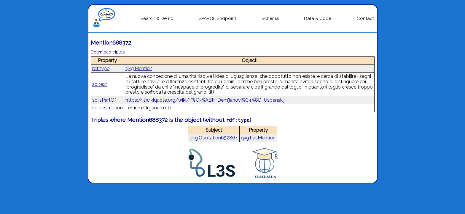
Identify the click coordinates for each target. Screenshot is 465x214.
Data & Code (317, 18)
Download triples (108, 51)
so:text (99, 84)
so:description (107, 108)
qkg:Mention (138, 68)
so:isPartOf (104, 100)
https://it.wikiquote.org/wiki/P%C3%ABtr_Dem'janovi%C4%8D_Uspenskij (204, 100)
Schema (270, 18)
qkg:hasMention (258, 138)
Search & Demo (157, 18)
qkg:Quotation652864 (213, 138)
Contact (365, 18)
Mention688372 (111, 42)
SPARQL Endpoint (217, 18)
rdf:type (100, 68)
